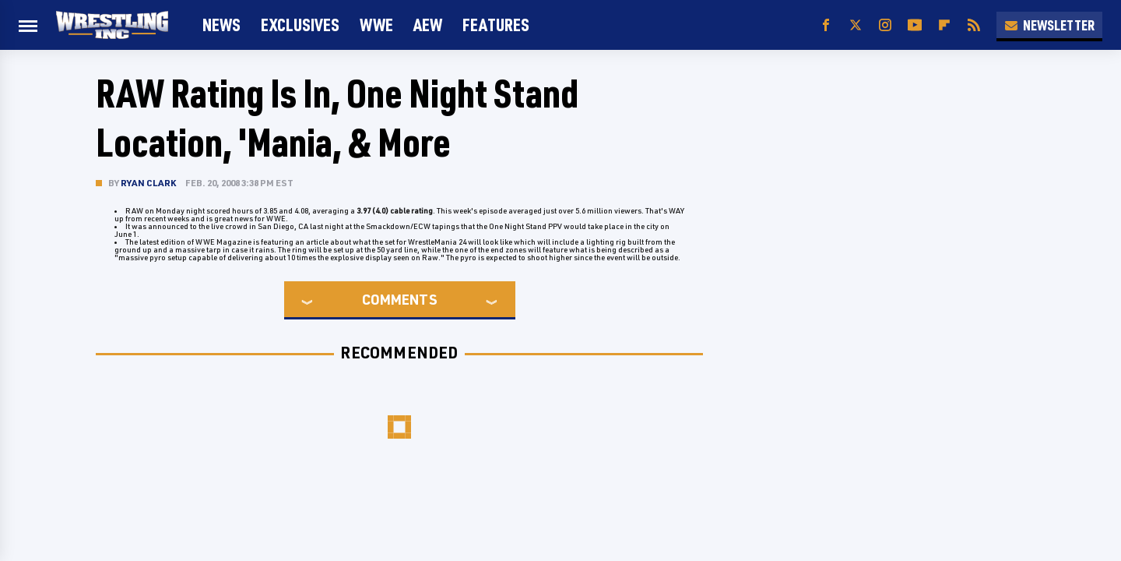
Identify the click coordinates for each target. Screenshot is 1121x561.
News (221, 24)
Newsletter (1049, 25)
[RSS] (974, 25)
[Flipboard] (944, 25)
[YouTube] (915, 25)
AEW (427, 24)
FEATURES (495, 24)
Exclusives (300, 24)
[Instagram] (885, 25)
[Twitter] (856, 25)
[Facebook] (826, 25)
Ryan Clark (148, 183)
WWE (376, 24)
